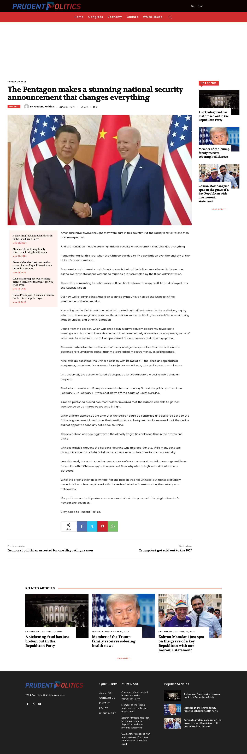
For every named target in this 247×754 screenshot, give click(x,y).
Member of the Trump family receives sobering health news (30, 251)
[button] (170, 17)
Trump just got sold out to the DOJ (165, 550)
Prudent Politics (44, 106)
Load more (219, 209)
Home (11, 81)
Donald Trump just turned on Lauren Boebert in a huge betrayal (33, 297)
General (21, 81)
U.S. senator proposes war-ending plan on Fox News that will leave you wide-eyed (33, 281)
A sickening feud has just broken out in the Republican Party (214, 116)
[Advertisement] (123, 48)
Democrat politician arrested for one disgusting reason (50, 550)
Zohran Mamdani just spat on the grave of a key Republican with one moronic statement (32, 265)
